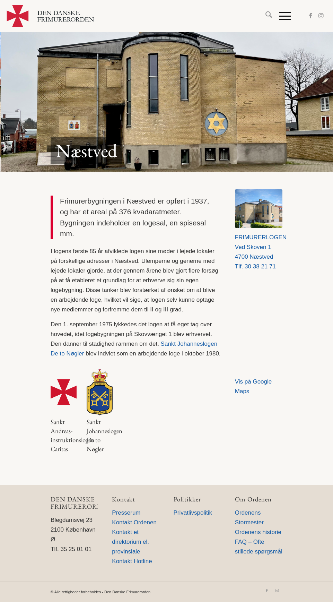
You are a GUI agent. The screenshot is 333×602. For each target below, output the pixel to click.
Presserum (126, 512)
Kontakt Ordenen (134, 522)
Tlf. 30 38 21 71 (255, 266)
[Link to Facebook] (311, 16)
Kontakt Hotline (132, 561)
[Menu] (281, 16)
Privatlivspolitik (193, 512)
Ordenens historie (258, 532)
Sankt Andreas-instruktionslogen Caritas (72, 436)
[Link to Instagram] (321, 16)
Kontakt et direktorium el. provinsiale (130, 542)
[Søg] (265, 16)
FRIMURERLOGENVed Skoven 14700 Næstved (261, 247)
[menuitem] (265, 16)
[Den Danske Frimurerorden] (50, 16)
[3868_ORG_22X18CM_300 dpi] (258, 208)
